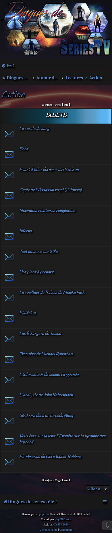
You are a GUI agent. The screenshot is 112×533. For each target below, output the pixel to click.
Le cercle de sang (34, 129)
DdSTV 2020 (61, 524)
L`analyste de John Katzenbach (46, 395)
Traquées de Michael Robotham (46, 354)
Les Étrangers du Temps (40, 334)
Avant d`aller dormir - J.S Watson (48, 170)
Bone (23, 149)
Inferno (25, 231)
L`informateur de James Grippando (48, 375)
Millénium (27, 313)
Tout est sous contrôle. (38, 252)
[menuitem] (7, 66)
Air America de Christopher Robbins (50, 457)
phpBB (43, 514)
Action (12, 95)
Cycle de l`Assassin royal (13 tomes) (50, 190)
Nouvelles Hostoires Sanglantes (47, 211)
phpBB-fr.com (63, 519)
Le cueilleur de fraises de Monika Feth (51, 293)
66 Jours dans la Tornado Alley (46, 416)
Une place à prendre (36, 272)
